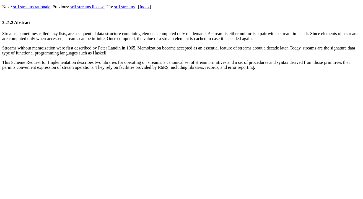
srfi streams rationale (31, 6)
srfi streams (124, 6)
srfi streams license (87, 6)
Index (144, 6)
